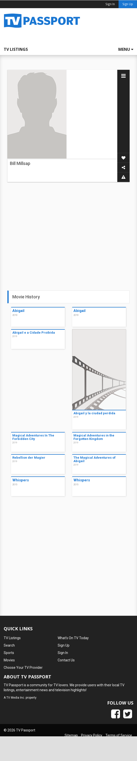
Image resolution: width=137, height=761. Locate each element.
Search (9, 645)
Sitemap (71, 735)
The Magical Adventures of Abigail (94, 459)
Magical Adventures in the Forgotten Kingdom (93, 437)
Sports (9, 653)
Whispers (20, 480)
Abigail (18, 310)
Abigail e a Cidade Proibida (33, 332)
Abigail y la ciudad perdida (94, 413)
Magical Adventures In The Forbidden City (33, 437)
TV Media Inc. (15, 697)
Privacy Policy (91, 735)
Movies (9, 660)
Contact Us (66, 660)
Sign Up (127, 4)
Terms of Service (118, 735)
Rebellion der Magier (28, 457)
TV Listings (16, 49)
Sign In (63, 653)
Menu (125, 49)
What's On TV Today (73, 638)
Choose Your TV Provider (23, 668)
